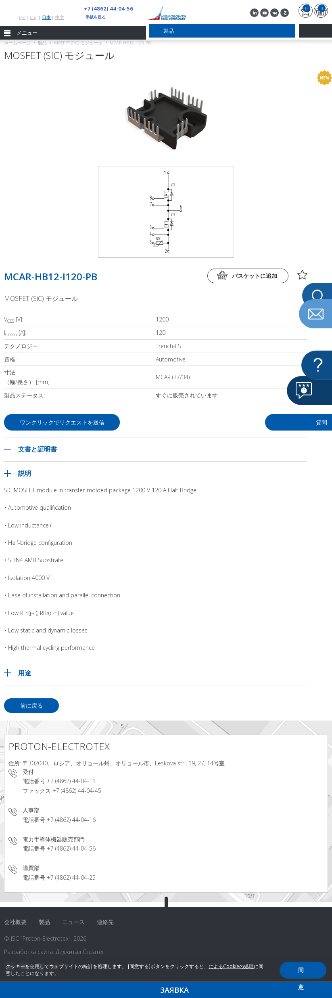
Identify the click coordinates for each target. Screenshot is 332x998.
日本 (46, 17)
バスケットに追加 (254, 275)
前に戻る (31, 705)
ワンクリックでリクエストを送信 (65, 422)
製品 (42, 43)
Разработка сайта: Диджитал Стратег (54, 952)
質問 (244, 422)
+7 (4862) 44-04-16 (71, 820)
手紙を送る (96, 17)
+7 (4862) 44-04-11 (71, 781)
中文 (59, 17)
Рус (22, 17)
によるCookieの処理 (231, 966)
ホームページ (17, 43)
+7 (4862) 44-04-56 (106, 8)
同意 (301, 972)
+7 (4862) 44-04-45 (76, 790)
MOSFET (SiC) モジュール (78, 43)
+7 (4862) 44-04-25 (71, 877)
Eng (34, 17)
